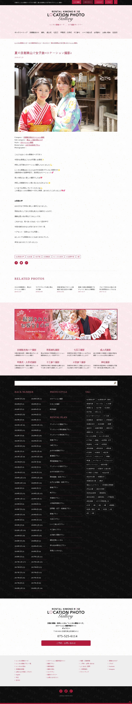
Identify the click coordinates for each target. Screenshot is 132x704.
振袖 (97, 440)
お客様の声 (20, 257)
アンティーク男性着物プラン (60, 429)
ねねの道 (106, 472)
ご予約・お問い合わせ (66, 643)
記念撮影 (101, 424)
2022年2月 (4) (36, 446)
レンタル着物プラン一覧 (23, 663)
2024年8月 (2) (19, 404)
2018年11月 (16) (20, 530)
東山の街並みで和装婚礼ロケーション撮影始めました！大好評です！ (53, 352)
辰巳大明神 (100, 489)
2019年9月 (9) (19, 504)
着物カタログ (112, 661)
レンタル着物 (91, 436)
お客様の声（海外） (105, 399)
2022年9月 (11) (20, 430)
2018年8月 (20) (36, 536)
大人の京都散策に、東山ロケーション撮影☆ (23, 289)
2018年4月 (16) (36, 546)
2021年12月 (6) (36, 451)
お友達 (30, 257)
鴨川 (101, 481)
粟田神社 (101, 497)
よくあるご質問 (84, 666)
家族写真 (90, 403)
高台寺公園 (91, 477)
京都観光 (47, 257)
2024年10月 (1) (36, 399)
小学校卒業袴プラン (57, 503)
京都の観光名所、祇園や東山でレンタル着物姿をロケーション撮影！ (27, 352)
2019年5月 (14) (20, 514)
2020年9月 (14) (36, 483)
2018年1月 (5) (19, 557)
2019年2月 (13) (36, 520)
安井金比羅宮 (91, 493)
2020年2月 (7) (36, 488)
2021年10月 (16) (36, 457)
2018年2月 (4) (36, 551)
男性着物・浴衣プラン (58, 477)
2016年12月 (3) (20, 588)
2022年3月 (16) (20, 446)
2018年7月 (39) (20, 541)
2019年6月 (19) (36, 509)
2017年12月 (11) (36, 557)
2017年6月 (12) (36, 572)
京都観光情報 (19, 669)
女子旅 (38, 257)
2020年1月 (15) (20, 493)
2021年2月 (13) (36, 472)
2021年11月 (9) (20, 457)
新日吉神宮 (91, 497)
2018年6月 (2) (36, 541)
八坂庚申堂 (70, 257)
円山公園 (90, 489)
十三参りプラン (55, 529)
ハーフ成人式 (87, 32)
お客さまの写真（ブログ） (24, 672)
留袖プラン (54, 514)
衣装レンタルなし (56, 550)
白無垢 (98, 452)
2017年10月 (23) (36, 562)
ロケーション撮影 (26, 142)
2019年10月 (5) (36, 499)
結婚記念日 (91, 424)
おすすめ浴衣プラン (33, 145)
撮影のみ (90, 432)
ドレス (89, 456)
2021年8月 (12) (20, 462)
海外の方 (110, 428)
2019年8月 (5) (36, 504)
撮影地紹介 (50, 666)
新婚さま (90, 408)
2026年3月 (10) (20, 399)
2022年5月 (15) (20, 441)
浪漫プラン (54, 440)
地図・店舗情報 (84, 661)
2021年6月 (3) (19, 467)
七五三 (55, 32)
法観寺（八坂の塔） (105, 468)
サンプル (100, 432)
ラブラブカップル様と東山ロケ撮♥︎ (44, 289)
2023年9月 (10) (20, 414)
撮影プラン (50, 663)
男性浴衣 (100, 448)
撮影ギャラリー (51, 674)
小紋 (97, 444)
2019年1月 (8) (19, 525)
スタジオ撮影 (55, 404)
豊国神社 (103, 493)
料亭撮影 (53, 409)
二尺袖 (89, 440)
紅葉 (105, 509)
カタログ (99, 2)
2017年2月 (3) (19, 583)
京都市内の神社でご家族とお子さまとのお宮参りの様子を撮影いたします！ (79, 364)
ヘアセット (98, 460)
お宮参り (97, 32)
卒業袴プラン (55, 498)
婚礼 (42, 32)
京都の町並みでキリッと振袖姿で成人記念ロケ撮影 (65, 289)
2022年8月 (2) (36, 430)
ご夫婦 (109, 403)
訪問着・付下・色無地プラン (60, 508)
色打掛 (106, 452)
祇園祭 (112, 505)
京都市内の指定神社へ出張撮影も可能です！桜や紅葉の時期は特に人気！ (105, 364)
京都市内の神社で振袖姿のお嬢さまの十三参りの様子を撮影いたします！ (53, 364)
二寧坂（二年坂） (93, 472)
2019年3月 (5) (19, 520)
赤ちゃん (99, 412)
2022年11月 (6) (20, 425)
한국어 (17, 680)
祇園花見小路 (91, 481)
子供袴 (89, 452)
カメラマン (50, 672)
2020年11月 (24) (36, 478)
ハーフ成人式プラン (57, 524)
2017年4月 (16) (20, 578)
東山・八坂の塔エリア (35, 140)
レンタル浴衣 (58, 257)
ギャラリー (88, 2)
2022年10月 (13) (36, 425)
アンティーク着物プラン (59, 424)
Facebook (111, 666)
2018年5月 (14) (20, 546)
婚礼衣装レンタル (56, 540)
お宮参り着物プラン (57, 535)
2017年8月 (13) (36, 567)
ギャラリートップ (21, 32)
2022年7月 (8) (19, 435)
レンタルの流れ (20, 666)
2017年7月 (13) (20, 572)
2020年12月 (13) (20, 478)
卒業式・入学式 (66, 32)
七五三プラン (55, 519)
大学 (88, 505)
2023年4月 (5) (36, 414)
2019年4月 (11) (36, 514)
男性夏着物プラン (56, 461)
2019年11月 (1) (20, 499)
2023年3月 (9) (19, 420)
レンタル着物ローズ (21, 661)
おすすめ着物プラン (57, 450)
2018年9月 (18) (20, 536)
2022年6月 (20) (36, 435)
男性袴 (109, 448)
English (17, 674)
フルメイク (109, 460)
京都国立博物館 (108, 485)
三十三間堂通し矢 (103, 501)
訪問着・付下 (106, 440)
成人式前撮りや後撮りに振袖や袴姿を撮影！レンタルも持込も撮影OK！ (105, 352)
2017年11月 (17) (20, 562)
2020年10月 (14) (20, 483)
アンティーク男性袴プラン (59, 435)
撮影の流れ (50, 669)
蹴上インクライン (93, 485)
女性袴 (104, 444)
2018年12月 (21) (36, 525)
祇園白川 (101, 477)
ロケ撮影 (76, 2)
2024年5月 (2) (19, 409)
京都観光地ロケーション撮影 (33, 137)
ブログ (108, 2)
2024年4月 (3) (36, 409)
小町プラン (54, 445)
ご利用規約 (83, 669)
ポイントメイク (92, 464)
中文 (17, 677)
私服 (88, 460)
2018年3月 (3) (19, 551)
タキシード (99, 456)
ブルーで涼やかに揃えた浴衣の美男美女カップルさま (107, 289)
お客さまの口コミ (52, 677)
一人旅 (106, 416)
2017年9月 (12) (20, 567)
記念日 (115, 32)
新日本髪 (104, 464)
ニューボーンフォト (94, 416)
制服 (108, 456)
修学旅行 (100, 420)
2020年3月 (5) (19, 488)
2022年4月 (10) (36, 441)
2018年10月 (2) (36, 530)
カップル (100, 403)
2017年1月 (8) (36, 583)
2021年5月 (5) (36, 467)
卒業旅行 (110, 420)
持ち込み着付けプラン (58, 545)
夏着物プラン (55, 456)
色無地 (89, 444)
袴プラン (53, 493)
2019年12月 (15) (36, 493)
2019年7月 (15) (20, 509)
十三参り (77, 32)
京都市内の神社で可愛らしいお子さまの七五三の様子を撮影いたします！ (79, 352)
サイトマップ (84, 672)
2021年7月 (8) (36, 462)
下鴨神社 (111, 497)
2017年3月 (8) (36, 578)
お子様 (99, 408)
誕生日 (89, 428)
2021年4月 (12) (20, 472)
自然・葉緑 (91, 509)
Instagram (111, 669)
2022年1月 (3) (19, 451)
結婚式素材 (99, 428)
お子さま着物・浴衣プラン (59, 482)
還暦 (109, 424)
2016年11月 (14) (36, 588)
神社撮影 (90, 501)
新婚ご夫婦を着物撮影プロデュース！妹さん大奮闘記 (86, 289)
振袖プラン (54, 487)
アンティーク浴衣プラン (59, 466)
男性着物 (90, 448)
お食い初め (107, 32)
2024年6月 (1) (36, 404)
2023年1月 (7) (36, 420)
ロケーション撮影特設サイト (55, 661)
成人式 (49, 32)
